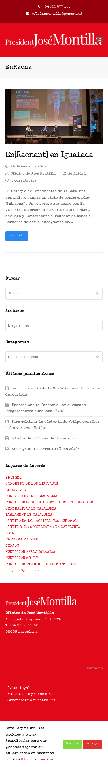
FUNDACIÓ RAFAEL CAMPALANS (31, 496)
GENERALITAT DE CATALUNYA (30, 509)
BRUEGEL (13, 478)
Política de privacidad (30, 694)
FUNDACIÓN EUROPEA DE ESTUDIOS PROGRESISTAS (49, 502)
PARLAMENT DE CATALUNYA (28, 515)
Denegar (92, 744)
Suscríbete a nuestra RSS (31, 700)
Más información (37, 760)
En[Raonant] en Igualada (49, 155)
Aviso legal (18, 688)
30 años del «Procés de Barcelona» (44, 439)
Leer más (16, 235)
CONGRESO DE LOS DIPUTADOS (31, 484)
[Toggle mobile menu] (99, 40)
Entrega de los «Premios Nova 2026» (45, 449)
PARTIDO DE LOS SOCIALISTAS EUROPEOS (42, 521)
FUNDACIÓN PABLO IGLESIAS (30, 552)
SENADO (12, 546)
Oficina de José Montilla (33, 174)
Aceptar (72, 744)
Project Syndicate (22, 571)
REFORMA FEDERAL (22, 540)
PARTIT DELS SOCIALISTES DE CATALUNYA (42, 527)
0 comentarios (23, 181)
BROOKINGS (15, 490)
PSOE (9, 534)
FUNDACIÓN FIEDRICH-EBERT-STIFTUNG (41, 564)
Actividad (77, 174)
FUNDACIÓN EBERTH (22, 558)
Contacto (94, 669)
